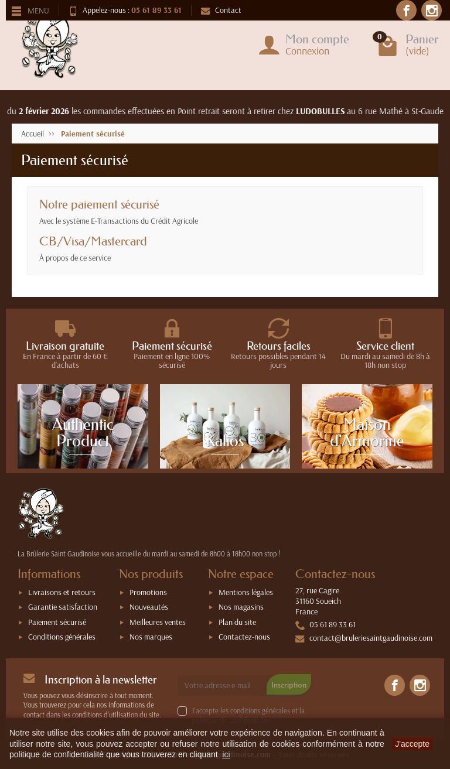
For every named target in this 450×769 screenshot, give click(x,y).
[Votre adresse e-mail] (226, 685)
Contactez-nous (244, 636)
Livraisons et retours (62, 592)
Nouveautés (148, 606)
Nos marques (150, 636)
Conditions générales (62, 636)
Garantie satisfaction (62, 606)
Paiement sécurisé (57, 622)
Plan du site (237, 622)
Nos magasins (241, 606)
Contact (221, 10)
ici (226, 754)
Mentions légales (246, 592)
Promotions (148, 592)
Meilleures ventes (157, 622)
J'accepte (412, 744)
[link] (394, 685)
